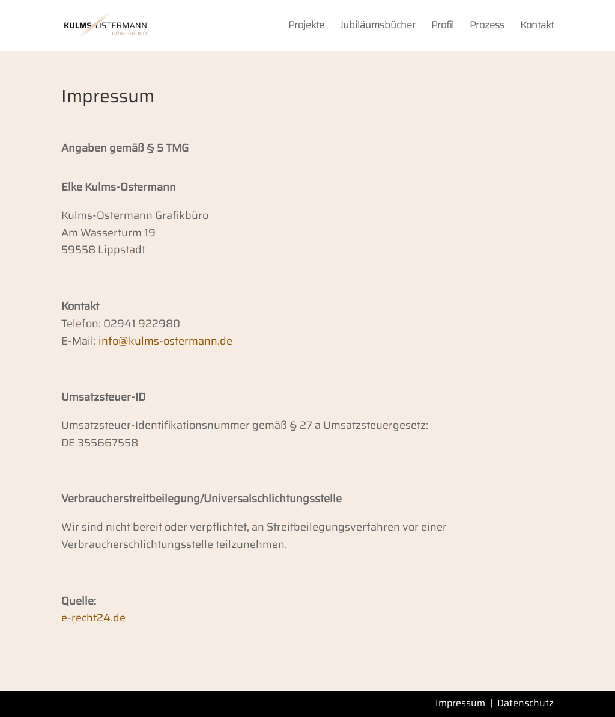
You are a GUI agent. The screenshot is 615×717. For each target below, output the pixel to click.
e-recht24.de (93, 617)
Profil (442, 26)
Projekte (306, 26)
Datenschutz (525, 702)
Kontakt (537, 26)
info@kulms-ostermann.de (165, 341)
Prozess (487, 26)
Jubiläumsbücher (378, 26)
